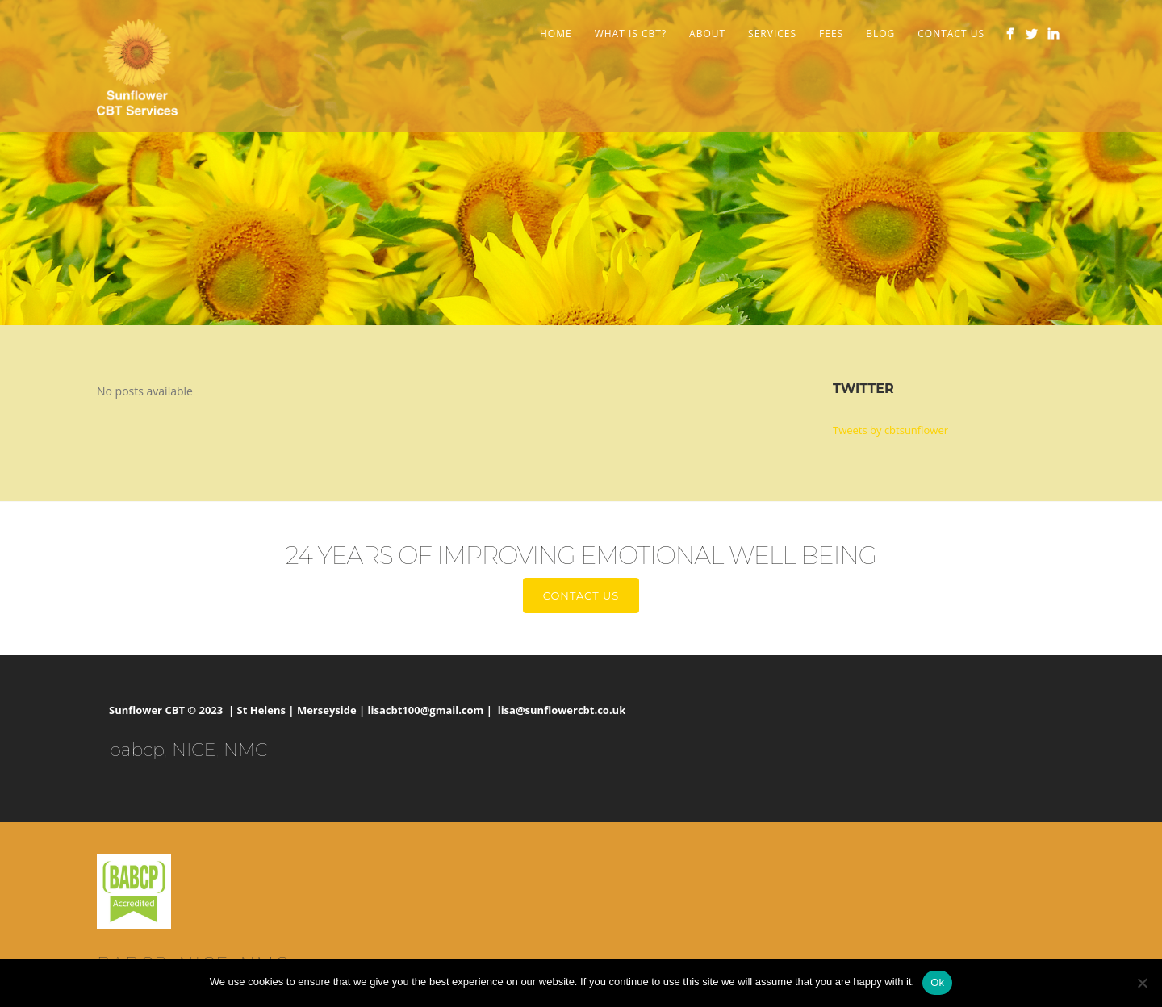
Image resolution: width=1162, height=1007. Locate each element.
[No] (1142, 983)
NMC (245, 750)
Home (556, 33)
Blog (880, 33)
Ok (937, 982)
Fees (831, 33)
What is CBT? (631, 33)
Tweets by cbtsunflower (890, 430)
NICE (194, 750)
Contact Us (950, 33)
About (707, 33)
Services (772, 33)
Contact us (581, 595)
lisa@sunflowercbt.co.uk (562, 710)
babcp (136, 750)
